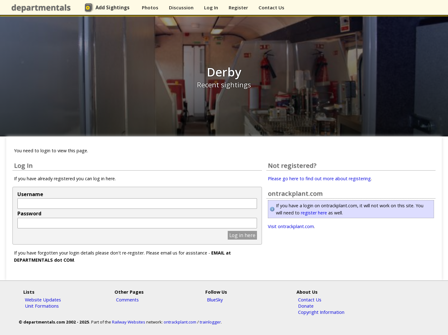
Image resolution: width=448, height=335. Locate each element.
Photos (150, 7)
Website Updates (43, 299)
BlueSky (215, 299)
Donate (306, 306)
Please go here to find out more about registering (319, 178)
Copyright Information (321, 312)
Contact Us (271, 7)
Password (29, 213)
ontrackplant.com (180, 322)
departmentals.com (42, 8)
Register (238, 7)
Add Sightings (112, 7)
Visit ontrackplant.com (291, 226)
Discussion (181, 7)
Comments (127, 299)
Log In (211, 7)
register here (314, 213)
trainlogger (210, 322)
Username (30, 194)
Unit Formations (42, 306)
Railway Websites (128, 322)
